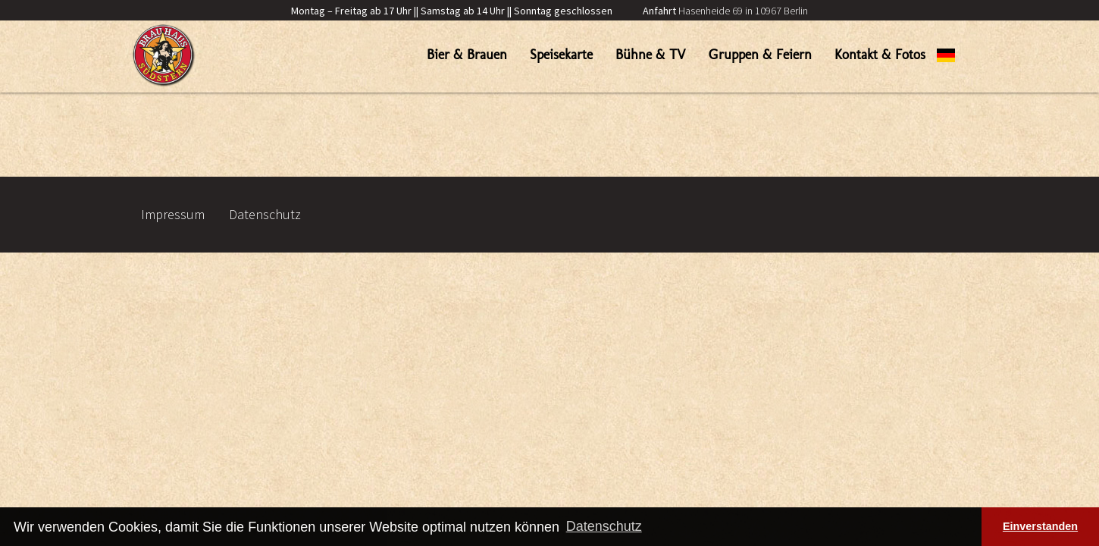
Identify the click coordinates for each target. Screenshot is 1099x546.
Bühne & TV (650, 54)
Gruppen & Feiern (760, 54)
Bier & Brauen (467, 54)
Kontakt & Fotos (879, 54)
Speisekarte (561, 54)
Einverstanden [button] (1040, 526)
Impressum (173, 214)
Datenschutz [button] (604, 526)
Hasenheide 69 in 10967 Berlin (725, 10)
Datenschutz (265, 214)
